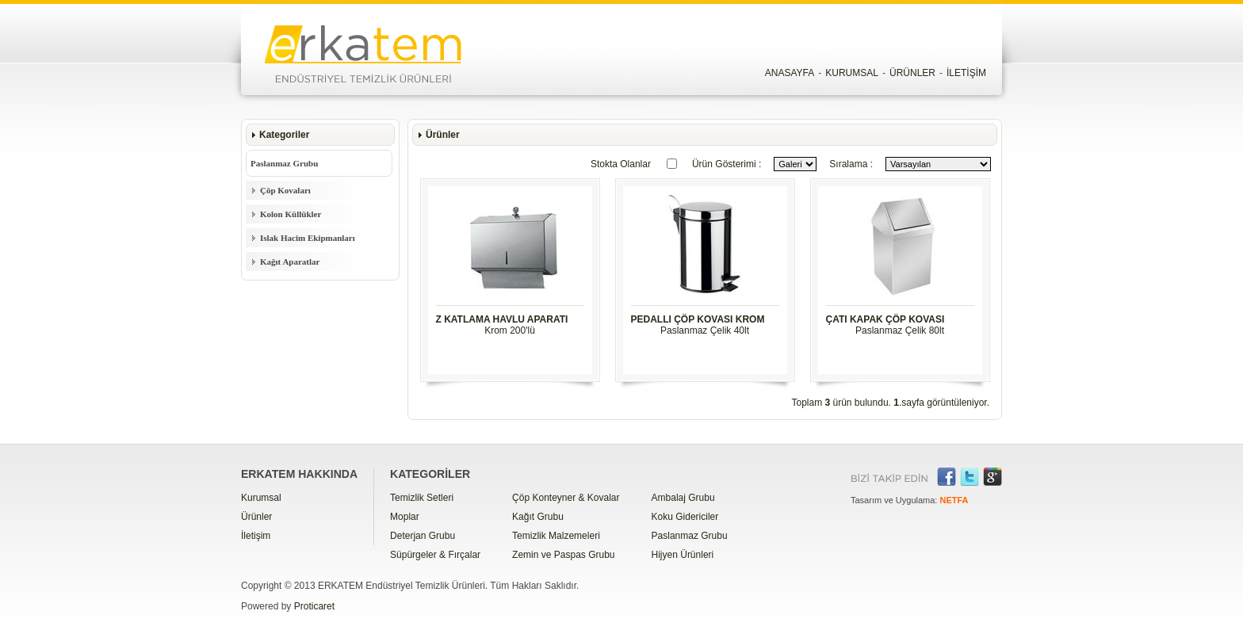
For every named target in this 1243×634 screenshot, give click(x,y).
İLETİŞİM (966, 72)
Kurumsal (261, 497)
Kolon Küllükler (290, 214)
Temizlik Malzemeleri (556, 535)
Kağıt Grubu (538, 516)
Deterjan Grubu (422, 535)
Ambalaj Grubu (683, 497)
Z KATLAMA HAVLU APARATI (502, 319)
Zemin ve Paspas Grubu (563, 554)
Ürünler (256, 516)
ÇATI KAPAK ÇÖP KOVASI (885, 319)
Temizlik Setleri (421, 497)
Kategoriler (284, 134)
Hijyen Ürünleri (683, 554)
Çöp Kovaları (285, 190)
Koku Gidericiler (685, 516)
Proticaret (314, 606)
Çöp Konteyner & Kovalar (565, 497)
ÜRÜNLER (912, 72)
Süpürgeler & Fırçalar (435, 554)
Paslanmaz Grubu (284, 163)
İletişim (255, 535)
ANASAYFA (789, 72)
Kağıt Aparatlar (289, 261)
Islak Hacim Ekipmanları (307, 238)
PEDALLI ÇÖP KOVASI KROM (698, 319)
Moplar (404, 516)
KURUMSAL (851, 72)
